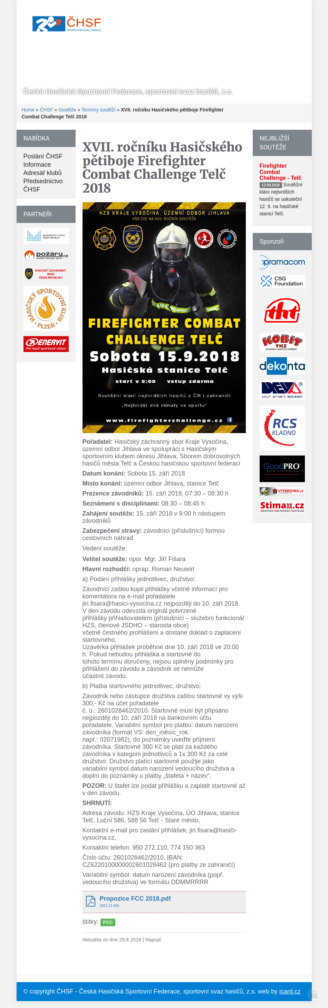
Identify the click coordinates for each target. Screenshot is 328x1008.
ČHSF (46, 109)
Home (28, 109)
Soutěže (67, 109)
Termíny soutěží (98, 109)
